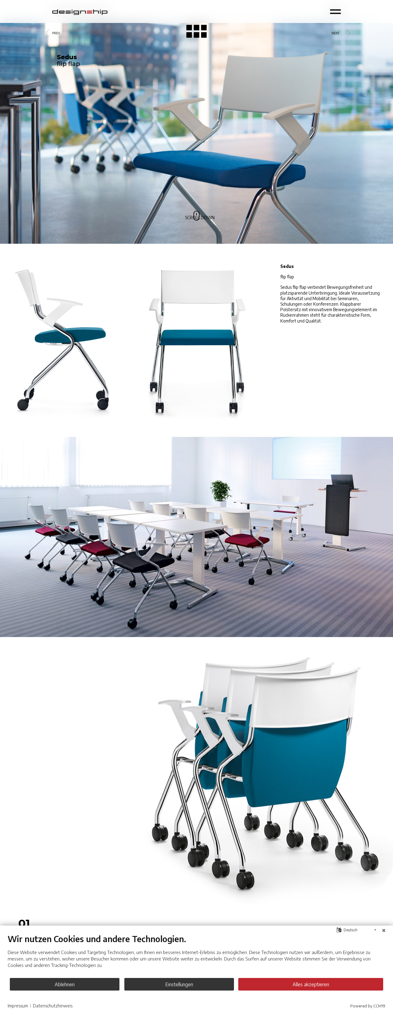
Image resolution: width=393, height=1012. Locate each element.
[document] (196, 955)
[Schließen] (383, 930)
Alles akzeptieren (322, 984)
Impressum (18, 1005)
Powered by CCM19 (367, 1005)
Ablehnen (71, 984)
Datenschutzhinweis (52, 1005)
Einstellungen (197, 984)
